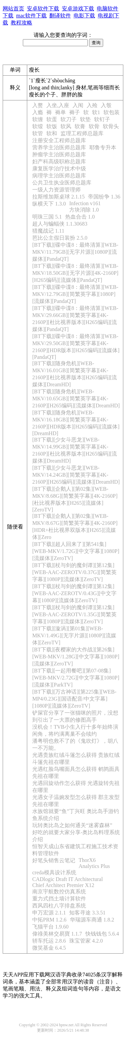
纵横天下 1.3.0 (49, 204)
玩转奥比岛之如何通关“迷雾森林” (72, 825)
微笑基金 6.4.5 (49, 948)
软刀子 (68, 119)
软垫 (85, 119)
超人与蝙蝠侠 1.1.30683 (59, 224)
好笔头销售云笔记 (53, 860)
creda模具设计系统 (54, 872)
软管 (37, 133)
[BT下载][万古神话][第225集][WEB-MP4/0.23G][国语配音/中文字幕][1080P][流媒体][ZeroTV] (74, 699)
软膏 (80, 126)
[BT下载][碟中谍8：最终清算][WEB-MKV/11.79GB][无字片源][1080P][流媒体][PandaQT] (75, 252)
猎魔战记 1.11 (48, 231)
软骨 (94, 126)
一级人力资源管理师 (56, 189)
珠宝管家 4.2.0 (86, 941)
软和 (51, 133)
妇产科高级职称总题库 (59, 161)
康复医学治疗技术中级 (59, 168)
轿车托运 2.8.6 (49, 941)
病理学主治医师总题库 (59, 175)
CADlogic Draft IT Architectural (67, 879)
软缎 (37, 126)
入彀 (106, 105)
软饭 (51, 126)
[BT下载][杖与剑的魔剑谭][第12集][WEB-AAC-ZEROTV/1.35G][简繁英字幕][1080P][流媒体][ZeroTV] (74, 614)
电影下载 (84, 15)
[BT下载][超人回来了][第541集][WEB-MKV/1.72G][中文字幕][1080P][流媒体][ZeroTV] (75, 551)
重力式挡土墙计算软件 (59, 898)
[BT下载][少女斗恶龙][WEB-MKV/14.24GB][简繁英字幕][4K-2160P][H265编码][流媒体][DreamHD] (76, 475)
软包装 (111, 112)
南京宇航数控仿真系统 (59, 891)
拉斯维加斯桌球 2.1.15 (58, 196)
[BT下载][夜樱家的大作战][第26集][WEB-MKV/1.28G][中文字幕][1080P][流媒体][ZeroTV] (75, 656)
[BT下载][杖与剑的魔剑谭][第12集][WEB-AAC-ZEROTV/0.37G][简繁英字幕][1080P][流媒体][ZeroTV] (74, 572)
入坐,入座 (57, 105)
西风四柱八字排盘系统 (59, 905)
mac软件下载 (31, 15)
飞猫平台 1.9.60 (50, 927)
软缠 (37, 119)
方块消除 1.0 (84, 210)
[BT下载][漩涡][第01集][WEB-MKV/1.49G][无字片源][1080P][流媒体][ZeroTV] (74, 635)
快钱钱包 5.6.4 (102, 934)
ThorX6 (87, 860)
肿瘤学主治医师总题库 (59, 154)
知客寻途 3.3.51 (87, 912)
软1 (96, 112)
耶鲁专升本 (102, 147)
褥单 (60, 112)
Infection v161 (85, 203)
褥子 (74, 112)
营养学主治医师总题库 (59, 147)
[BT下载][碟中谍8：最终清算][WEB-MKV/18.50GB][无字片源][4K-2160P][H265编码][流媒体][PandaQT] (75, 273)
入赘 (37, 105)
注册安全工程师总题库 (59, 140)
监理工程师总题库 (81, 133)
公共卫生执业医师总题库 (61, 182)
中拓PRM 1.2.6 (49, 920)
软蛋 (51, 119)
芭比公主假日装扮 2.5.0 (59, 238)
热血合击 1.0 (80, 217)
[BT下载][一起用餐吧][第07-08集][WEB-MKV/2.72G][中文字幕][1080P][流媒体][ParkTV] (75, 678)
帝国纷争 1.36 (104, 196)
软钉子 (102, 119)
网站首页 (13, 8)
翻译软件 (60, 15)
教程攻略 (21, 22)
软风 (65, 126)
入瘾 (37, 112)
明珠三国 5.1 (47, 217)
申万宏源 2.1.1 (49, 912)
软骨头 (111, 126)
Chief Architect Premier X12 (63, 885)
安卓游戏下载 (78, 8)
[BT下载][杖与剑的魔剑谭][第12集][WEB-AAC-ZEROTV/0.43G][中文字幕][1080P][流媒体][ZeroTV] (74, 593)
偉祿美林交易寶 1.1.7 (57, 934)
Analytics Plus (94, 866)
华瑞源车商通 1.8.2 (92, 920)
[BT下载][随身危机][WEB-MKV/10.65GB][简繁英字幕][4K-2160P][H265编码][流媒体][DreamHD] (76, 398)
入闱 (78, 105)
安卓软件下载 (43, 8)
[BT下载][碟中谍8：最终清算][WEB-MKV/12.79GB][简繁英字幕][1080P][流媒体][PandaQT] (75, 294)
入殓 (92, 105)
